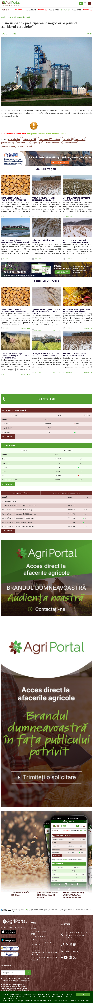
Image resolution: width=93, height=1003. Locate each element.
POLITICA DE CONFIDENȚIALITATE (44, 957)
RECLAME (34, 960)
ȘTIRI (33, 934)
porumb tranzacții (7, 143)
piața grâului (67, 139)
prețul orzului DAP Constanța (49, 139)
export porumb (79, 139)
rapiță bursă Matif (24, 146)
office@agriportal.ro (73, 951)
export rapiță (37, 143)
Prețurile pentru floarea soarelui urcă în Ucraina (43, 199)
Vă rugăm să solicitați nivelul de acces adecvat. (47, 133)
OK (28, 972)
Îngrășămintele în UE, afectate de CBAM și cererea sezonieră (46, 355)
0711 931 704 (71, 945)
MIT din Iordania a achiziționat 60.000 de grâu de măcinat (77, 310)
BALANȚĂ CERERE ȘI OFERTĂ (42, 942)
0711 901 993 (71, 943)
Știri (10, 17)
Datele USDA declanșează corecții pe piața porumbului (76, 241)
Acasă (3, 17)
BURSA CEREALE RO (38, 939)
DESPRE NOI (35, 950)
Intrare (81, 3)
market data (27, 909)
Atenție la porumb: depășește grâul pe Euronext (76, 199)
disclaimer (75, 911)
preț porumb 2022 (29, 139)
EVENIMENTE (36, 945)
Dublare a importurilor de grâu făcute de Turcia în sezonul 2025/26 (46, 311)
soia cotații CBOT (23, 143)
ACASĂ (33, 928)
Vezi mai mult (25, 217)
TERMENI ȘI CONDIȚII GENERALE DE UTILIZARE (44, 953)
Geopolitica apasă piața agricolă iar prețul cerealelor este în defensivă (15, 356)
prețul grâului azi (14, 139)
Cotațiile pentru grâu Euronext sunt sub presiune (13, 199)
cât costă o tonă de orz (53, 143)
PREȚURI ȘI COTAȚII (38, 931)
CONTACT (34, 948)
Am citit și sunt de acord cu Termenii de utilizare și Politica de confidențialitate (16, 979)
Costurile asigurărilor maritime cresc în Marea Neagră (15, 241)
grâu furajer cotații (8, 146)
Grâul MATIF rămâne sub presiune (43, 241)
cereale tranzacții (71, 143)
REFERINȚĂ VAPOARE (39, 937)
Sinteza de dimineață (22, 17)
